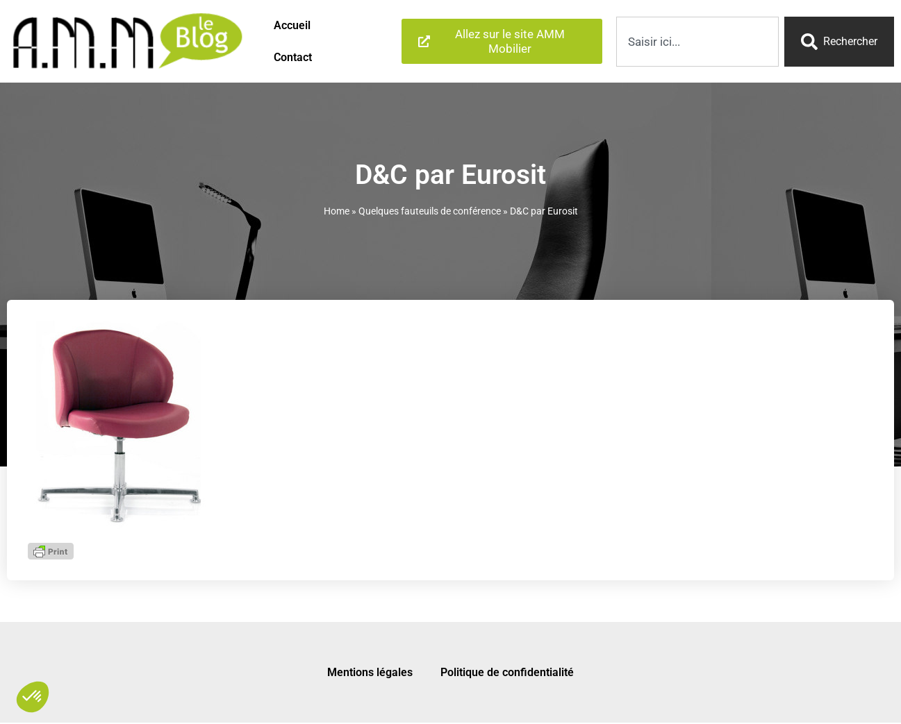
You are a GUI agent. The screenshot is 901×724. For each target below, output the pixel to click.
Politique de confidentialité (507, 672)
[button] (32, 697)
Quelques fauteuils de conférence (429, 211)
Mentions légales (370, 672)
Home (336, 211)
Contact (293, 57)
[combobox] (697, 42)
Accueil (292, 25)
